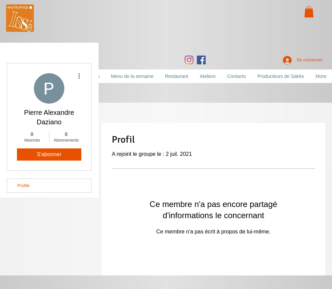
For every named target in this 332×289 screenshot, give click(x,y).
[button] (309, 11)
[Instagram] (189, 60)
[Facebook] (201, 60)
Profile (23, 185)
